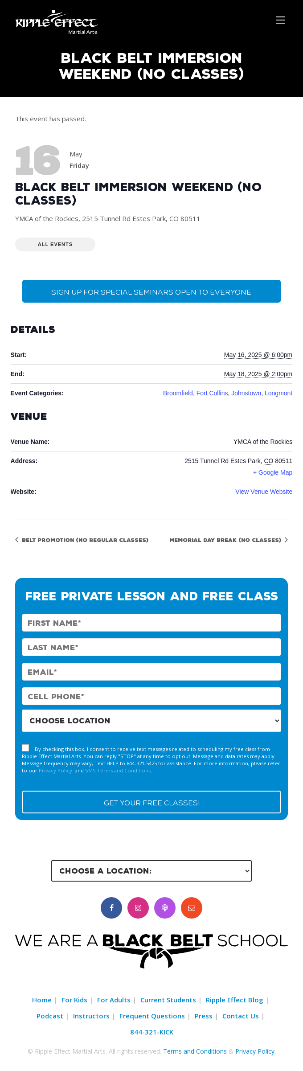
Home (42, 999)
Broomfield (178, 393)
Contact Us (240, 1015)
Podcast (50, 1015)
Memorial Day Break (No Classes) (226, 540)
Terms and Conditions (195, 1051)
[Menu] (282, 19)
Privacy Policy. (56, 770)
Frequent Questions (152, 1015)
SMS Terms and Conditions (118, 770)
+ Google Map (272, 472)
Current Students (168, 999)
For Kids (74, 999)
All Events (55, 244)
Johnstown (246, 393)
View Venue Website (263, 491)
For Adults (114, 999)
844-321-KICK (151, 1031)
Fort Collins (212, 393)
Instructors (91, 1015)
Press (204, 1015)
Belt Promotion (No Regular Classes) (84, 540)
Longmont (278, 393)
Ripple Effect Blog (234, 999)
